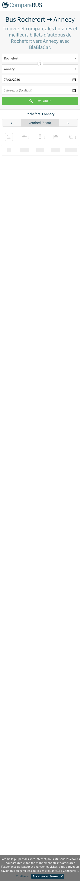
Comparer (40, 101)
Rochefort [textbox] (11, 58)
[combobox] (40, 58)
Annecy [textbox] (9, 69)
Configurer (22, 876)
